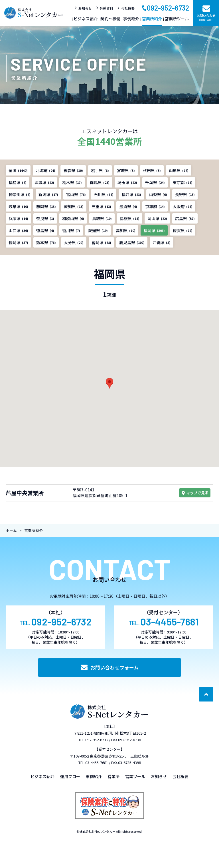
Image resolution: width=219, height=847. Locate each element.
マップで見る (194, 492)
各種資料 (104, 8)
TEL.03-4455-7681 (93, 762)
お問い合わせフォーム (110, 667)
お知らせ (83, 8)
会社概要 (126, 8)
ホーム (11, 530)
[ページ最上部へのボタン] (206, 694)
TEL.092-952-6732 (93, 739)
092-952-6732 (165, 7)
